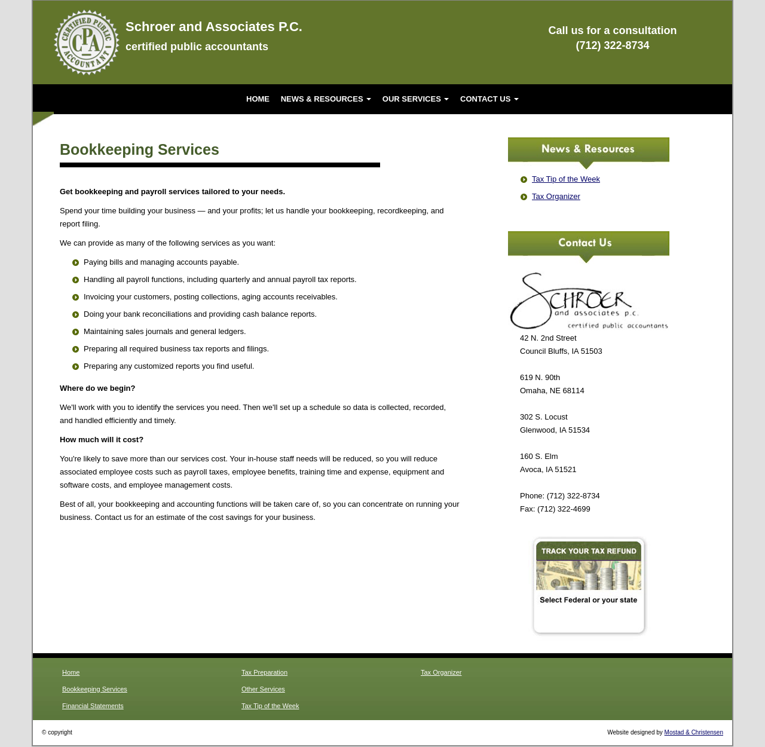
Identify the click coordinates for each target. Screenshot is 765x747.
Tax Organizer (556, 196)
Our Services (415, 98)
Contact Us (489, 98)
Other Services (263, 689)
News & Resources (326, 98)
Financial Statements (93, 705)
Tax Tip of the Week (566, 178)
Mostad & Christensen (694, 732)
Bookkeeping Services (94, 689)
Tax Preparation (264, 672)
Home (258, 98)
